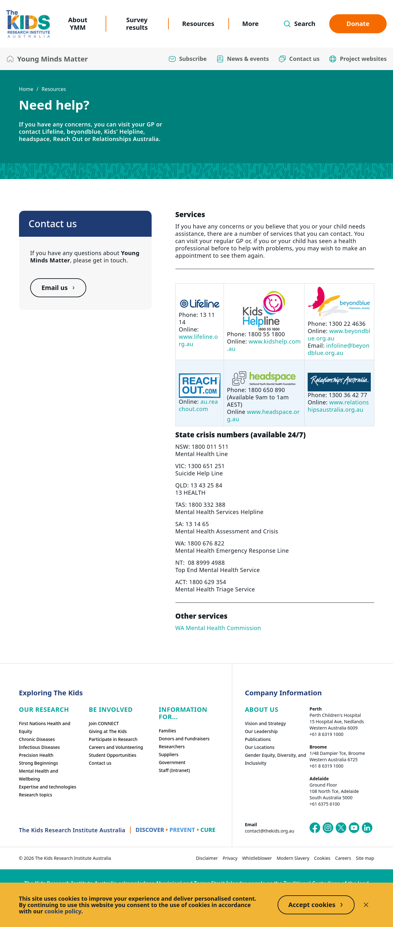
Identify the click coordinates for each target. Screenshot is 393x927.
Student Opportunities (112, 755)
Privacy (230, 858)
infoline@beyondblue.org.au (339, 349)
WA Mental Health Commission (218, 628)
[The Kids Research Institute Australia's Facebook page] (315, 827)
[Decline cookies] (366, 905)
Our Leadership (261, 731)
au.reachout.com (198, 405)
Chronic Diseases (37, 739)
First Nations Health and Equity (44, 727)
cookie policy (62, 911)
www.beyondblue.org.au (339, 334)
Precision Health (36, 755)
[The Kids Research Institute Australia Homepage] (28, 24)
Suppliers (168, 754)
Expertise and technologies (47, 787)
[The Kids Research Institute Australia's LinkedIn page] (367, 827)
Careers (343, 858)
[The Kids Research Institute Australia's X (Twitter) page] (341, 827)
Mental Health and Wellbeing (38, 775)
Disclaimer (207, 858)
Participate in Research (113, 739)
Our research (44, 709)
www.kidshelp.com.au (264, 345)
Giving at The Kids (108, 731)
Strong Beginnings (38, 763)
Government (172, 762)
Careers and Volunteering (116, 747)
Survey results (137, 24)
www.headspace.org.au (263, 415)
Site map (365, 858)
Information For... (183, 713)
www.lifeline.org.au (198, 340)
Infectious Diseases (39, 747)
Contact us (100, 763)
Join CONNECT (104, 723)
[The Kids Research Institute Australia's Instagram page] (328, 827)
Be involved (111, 709)
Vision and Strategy (265, 723)
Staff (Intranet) (174, 770)
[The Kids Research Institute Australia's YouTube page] (354, 827)
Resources (198, 23)
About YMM (78, 24)
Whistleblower (257, 858)
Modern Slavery (293, 858)
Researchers (172, 747)
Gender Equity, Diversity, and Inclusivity (275, 759)
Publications (258, 739)
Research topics (35, 795)
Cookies (322, 858)
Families (167, 731)
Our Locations (260, 747)
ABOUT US (261, 709)
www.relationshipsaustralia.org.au (338, 405)
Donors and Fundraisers (184, 739)
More (250, 23)
